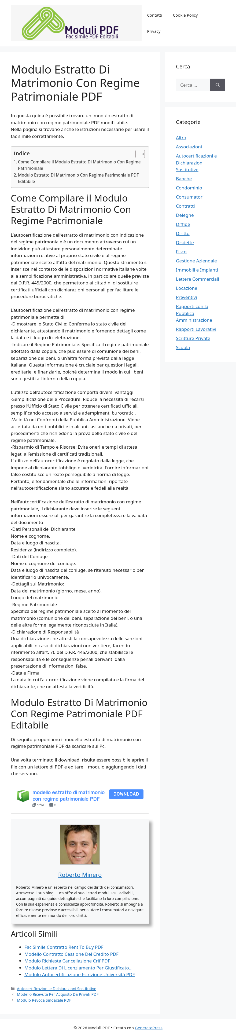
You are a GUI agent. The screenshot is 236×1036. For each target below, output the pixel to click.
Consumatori (190, 197)
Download (126, 794)
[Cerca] (217, 85)
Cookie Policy (185, 15)
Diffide (183, 224)
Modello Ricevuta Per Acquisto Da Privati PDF (57, 994)
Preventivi (186, 297)
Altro (181, 137)
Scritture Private (193, 338)
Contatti (154, 15)
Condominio (189, 188)
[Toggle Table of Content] (137, 154)
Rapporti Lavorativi (196, 329)
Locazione (186, 288)
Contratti (185, 206)
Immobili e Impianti (197, 270)
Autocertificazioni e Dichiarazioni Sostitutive (56, 988)
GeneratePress (149, 1027)
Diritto (183, 233)
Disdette (185, 242)
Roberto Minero (80, 874)
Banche (184, 178)
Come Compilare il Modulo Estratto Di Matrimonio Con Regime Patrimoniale (79, 165)
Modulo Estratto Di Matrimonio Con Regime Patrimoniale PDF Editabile (78, 178)
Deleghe (185, 215)
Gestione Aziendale (196, 261)
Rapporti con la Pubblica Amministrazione (194, 313)
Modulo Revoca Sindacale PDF (44, 1000)
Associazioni (189, 147)
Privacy (153, 31)
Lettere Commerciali (197, 279)
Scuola (183, 347)
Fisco (181, 251)
